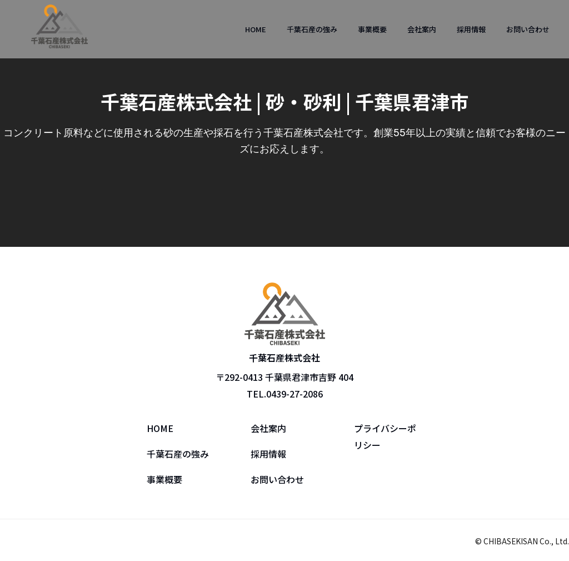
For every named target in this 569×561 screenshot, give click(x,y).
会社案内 (421, 29)
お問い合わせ (528, 29)
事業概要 (372, 29)
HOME (255, 29)
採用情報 (471, 29)
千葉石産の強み (312, 29)
